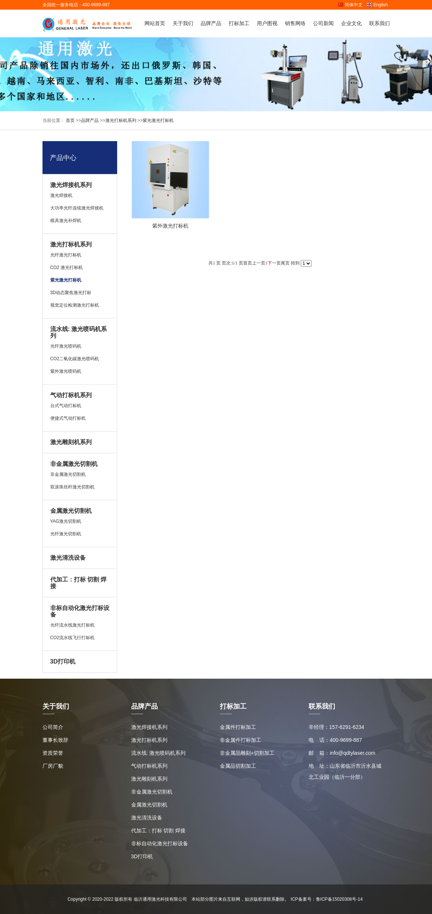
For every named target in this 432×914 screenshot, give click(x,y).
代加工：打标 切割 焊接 (158, 830)
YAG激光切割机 (65, 521)
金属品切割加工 (238, 766)
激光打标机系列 (120, 120)
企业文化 (351, 23)
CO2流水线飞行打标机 (72, 637)
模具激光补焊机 (65, 220)
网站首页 (154, 23)
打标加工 (239, 23)
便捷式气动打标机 (68, 418)
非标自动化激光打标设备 (159, 843)
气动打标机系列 (71, 395)
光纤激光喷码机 (65, 346)
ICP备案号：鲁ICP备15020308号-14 (327, 899)
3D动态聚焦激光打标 (70, 292)
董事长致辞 (55, 740)
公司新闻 (323, 23)
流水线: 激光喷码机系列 (158, 753)
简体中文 (350, 4)
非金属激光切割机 (74, 464)
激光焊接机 (61, 195)
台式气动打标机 (65, 405)
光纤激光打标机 (65, 255)
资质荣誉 (52, 753)
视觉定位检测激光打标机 (74, 305)
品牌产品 (211, 23)
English (377, 4)
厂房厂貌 (52, 766)
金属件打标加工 (238, 727)
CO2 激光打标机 (66, 267)
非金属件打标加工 (240, 740)
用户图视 (267, 23)
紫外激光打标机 (170, 226)
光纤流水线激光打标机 (72, 625)
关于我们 (183, 23)
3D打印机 (62, 661)
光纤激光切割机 (65, 533)
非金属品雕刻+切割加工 (247, 753)
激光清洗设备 (68, 558)
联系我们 (379, 23)
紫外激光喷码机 (65, 371)
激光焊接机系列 (71, 185)
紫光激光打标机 (158, 120)
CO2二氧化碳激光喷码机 (74, 358)
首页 (70, 120)
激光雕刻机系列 (71, 442)
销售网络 (295, 23)
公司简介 (52, 727)
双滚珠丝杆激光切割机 (72, 487)
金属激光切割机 (71, 511)
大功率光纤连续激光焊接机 (76, 208)
